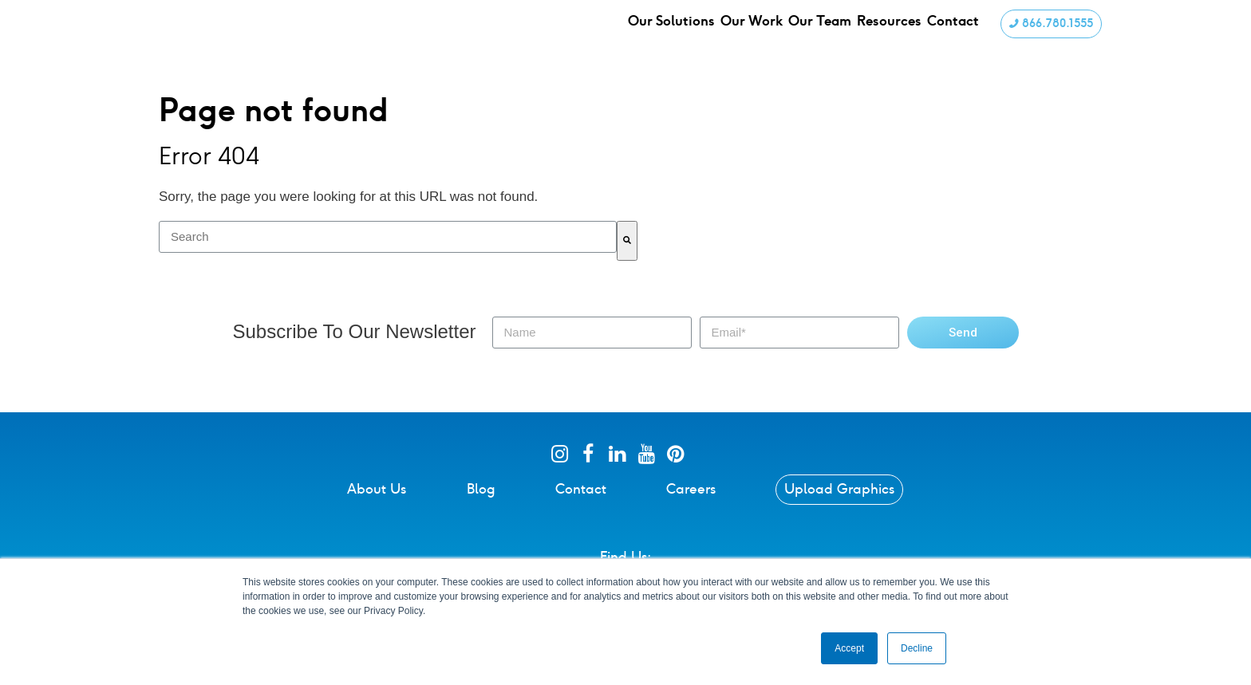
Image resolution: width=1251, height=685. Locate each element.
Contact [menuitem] (965, 35)
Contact (580, 506)
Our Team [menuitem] (826, 35)
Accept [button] (849, 648)
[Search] (627, 258)
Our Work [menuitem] (755, 35)
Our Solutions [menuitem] (672, 35)
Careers (691, 506)
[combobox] (388, 254)
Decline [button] (917, 648)
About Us (376, 506)
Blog (481, 506)
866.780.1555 (1049, 34)
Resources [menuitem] (898, 35)
